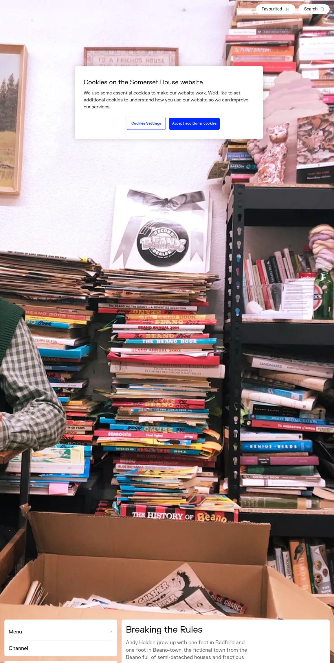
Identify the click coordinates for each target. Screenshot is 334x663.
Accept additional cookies (194, 123)
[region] (169, 102)
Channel (18, 648)
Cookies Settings (146, 123)
